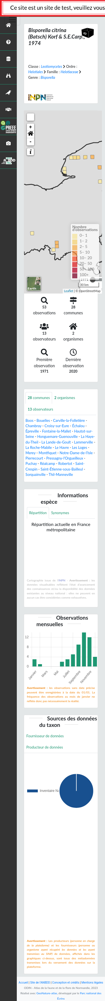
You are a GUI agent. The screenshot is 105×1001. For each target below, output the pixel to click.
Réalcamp (47, 463)
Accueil (23, 982)
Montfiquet (48, 453)
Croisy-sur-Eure (57, 426)
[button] (30, 134)
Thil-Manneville (61, 474)
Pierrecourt (34, 458)
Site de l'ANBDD (40, 982)
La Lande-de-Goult (56, 442)
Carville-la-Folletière (69, 420)
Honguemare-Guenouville (57, 436)
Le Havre (62, 447)
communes (39, 397)
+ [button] (30, 127)
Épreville (32, 431)
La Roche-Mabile (38, 447)
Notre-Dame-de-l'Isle (76, 453)
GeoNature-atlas (46, 993)
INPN (62, 580)
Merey (30, 453)
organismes (64, 397)
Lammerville (83, 442)
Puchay (31, 463)
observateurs (40, 409)
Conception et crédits (65, 982)
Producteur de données (44, 747)
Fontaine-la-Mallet (56, 431)
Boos (29, 420)
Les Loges (79, 447)
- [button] (30, 141)
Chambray (33, 426)
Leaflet (68, 291)
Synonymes (60, 512)
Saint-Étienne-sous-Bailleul (62, 469)
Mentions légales (92, 982)
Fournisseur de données (45, 736)
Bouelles (43, 420)
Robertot (65, 463)
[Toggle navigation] (12, 19)
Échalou (78, 426)
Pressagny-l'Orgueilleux (64, 458)
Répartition (38, 512)
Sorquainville (35, 474)
